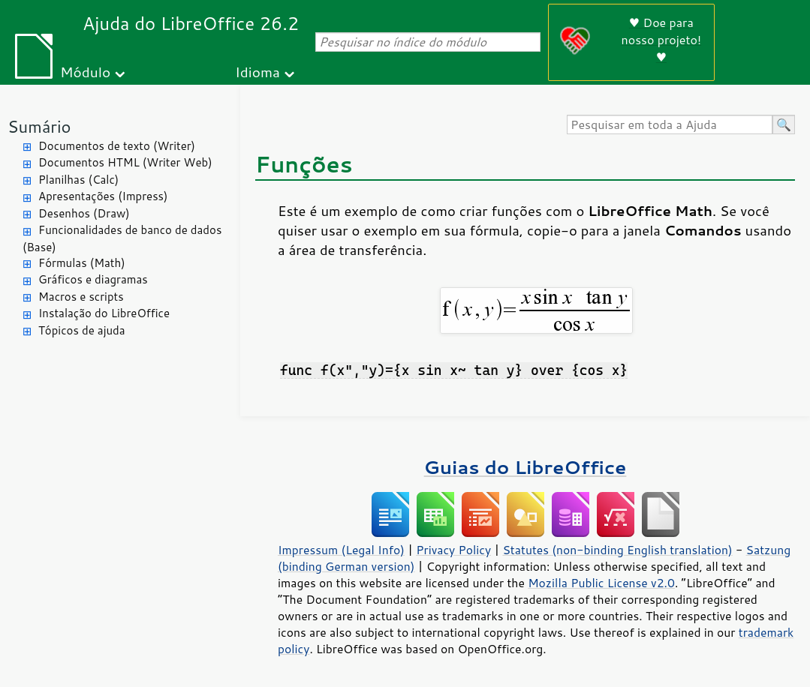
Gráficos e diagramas (93, 279)
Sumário (39, 126)
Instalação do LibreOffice (104, 313)
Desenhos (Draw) (84, 213)
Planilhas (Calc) (78, 180)
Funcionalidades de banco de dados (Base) (122, 238)
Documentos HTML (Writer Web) (125, 162)
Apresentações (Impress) (103, 196)
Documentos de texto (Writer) (116, 146)
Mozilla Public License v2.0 (601, 582)
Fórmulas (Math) (81, 263)
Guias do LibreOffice (525, 467)
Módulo (85, 72)
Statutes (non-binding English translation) (617, 550)
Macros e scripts (81, 296)
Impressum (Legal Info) (341, 550)
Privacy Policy (453, 550)
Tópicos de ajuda (81, 330)
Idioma (257, 72)
